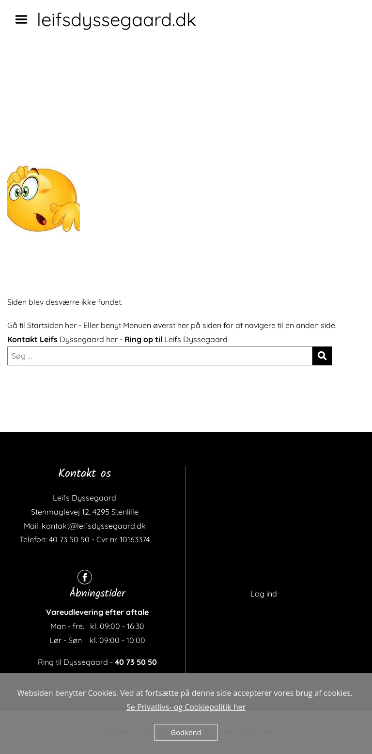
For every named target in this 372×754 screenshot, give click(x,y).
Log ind (263, 593)
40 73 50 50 (136, 662)
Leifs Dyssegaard (196, 339)
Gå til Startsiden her (42, 325)
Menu (25, 19)
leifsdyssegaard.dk (116, 19)
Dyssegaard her (89, 339)
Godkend (186, 732)
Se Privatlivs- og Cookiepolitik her (186, 707)
